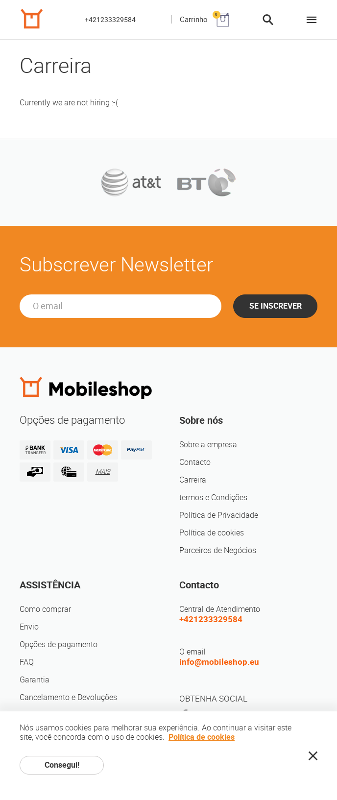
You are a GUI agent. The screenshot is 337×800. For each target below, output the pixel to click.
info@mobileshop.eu (219, 662)
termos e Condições (213, 497)
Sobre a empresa (208, 444)
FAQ (27, 662)
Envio (29, 626)
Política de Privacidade (218, 515)
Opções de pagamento (58, 644)
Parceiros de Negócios (217, 550)
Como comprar (45, 609)
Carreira (192, 480)
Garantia (34, 679)
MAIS (103, 471)
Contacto (195, 462)
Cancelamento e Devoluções (68, 697)
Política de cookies (211, 532)
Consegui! (62, 765)
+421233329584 (110, 20)
